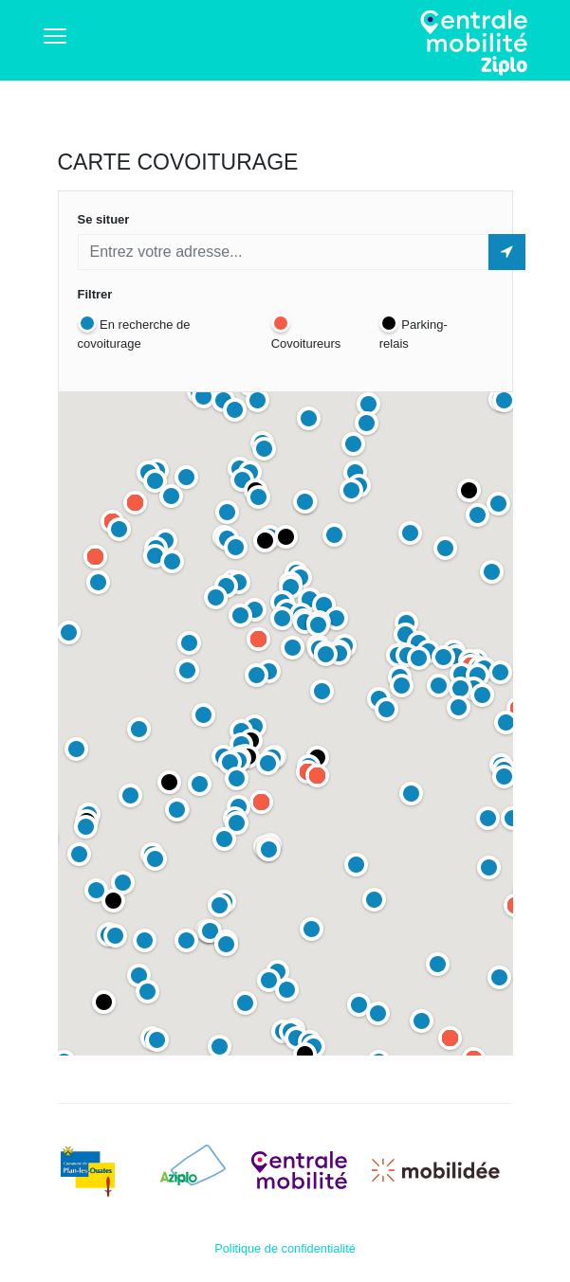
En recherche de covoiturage (134, 332)
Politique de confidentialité (285, 1248)
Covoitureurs (306, 332)
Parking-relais (413, 332)
